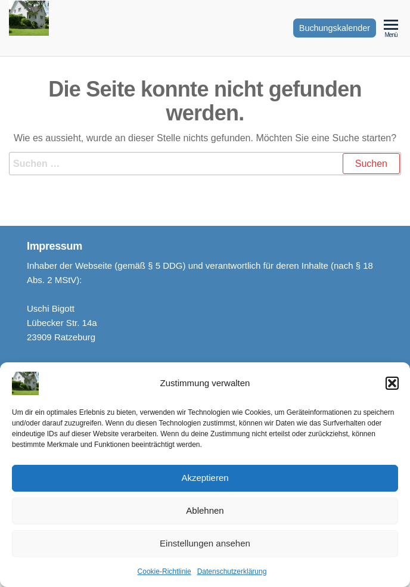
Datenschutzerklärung (232, 574)
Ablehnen (204, 513)
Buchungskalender (334, 28)
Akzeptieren (204, 481)
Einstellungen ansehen (205, 546)
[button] (392, 386)
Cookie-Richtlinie (164, 574)
